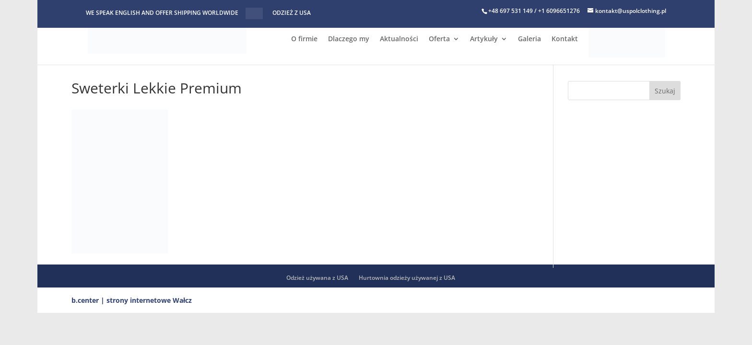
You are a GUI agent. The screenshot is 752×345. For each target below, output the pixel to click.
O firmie (304, 39)
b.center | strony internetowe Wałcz (131, 300)
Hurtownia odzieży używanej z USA (407, 278)
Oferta (439, 39)
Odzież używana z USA (317, 278)
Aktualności (399, 39)
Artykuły (484, 39)
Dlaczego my (348, 39)
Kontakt (565, 39)
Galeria (529, 39)
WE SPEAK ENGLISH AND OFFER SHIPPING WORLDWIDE (162, 13)
